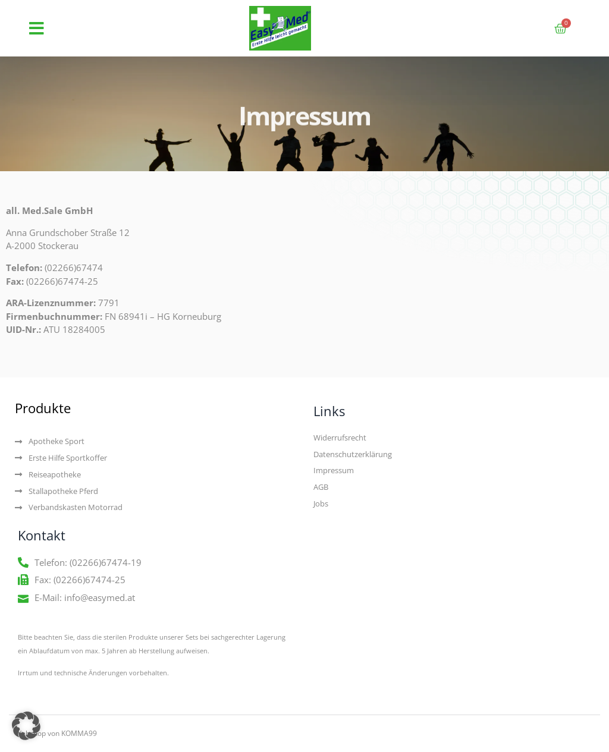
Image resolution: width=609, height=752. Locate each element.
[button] (36, 28)
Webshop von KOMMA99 (56, 733)
